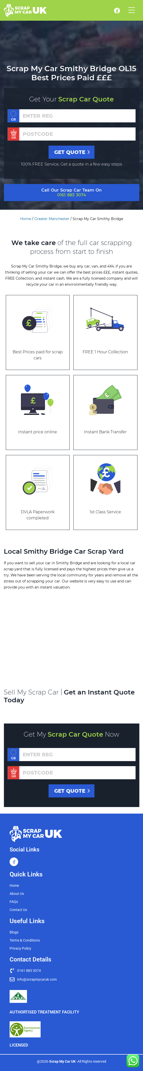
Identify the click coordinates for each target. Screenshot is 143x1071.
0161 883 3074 (71, 195)
